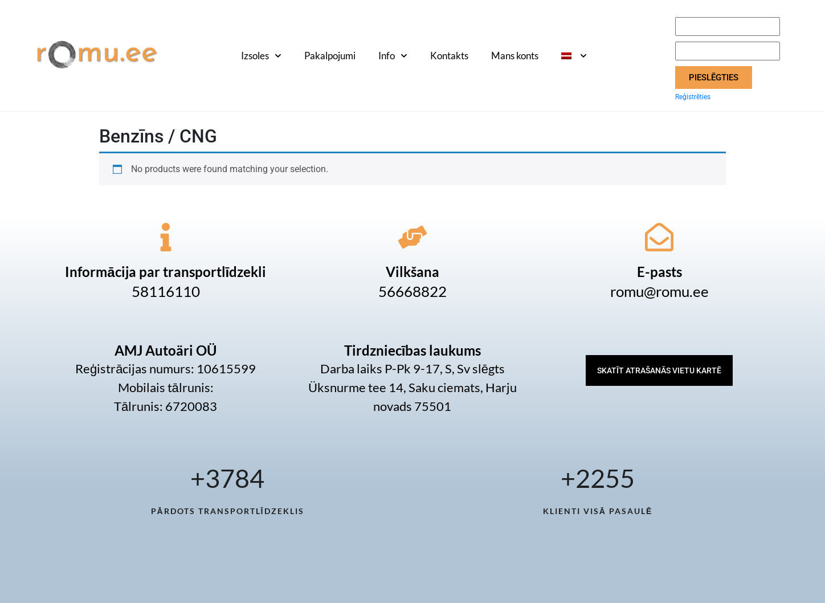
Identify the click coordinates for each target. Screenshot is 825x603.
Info (392, 56)
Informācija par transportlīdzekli (165, 271)
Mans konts (514, 56)
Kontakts (449, 56)
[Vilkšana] (412, 237)
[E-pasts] (659, 237)
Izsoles (261, 56)
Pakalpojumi (330, 56)
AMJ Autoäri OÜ (166, 350)
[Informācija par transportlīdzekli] (166, 237)
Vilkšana (412, 271)
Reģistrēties (692, 97)
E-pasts (659, 271)
